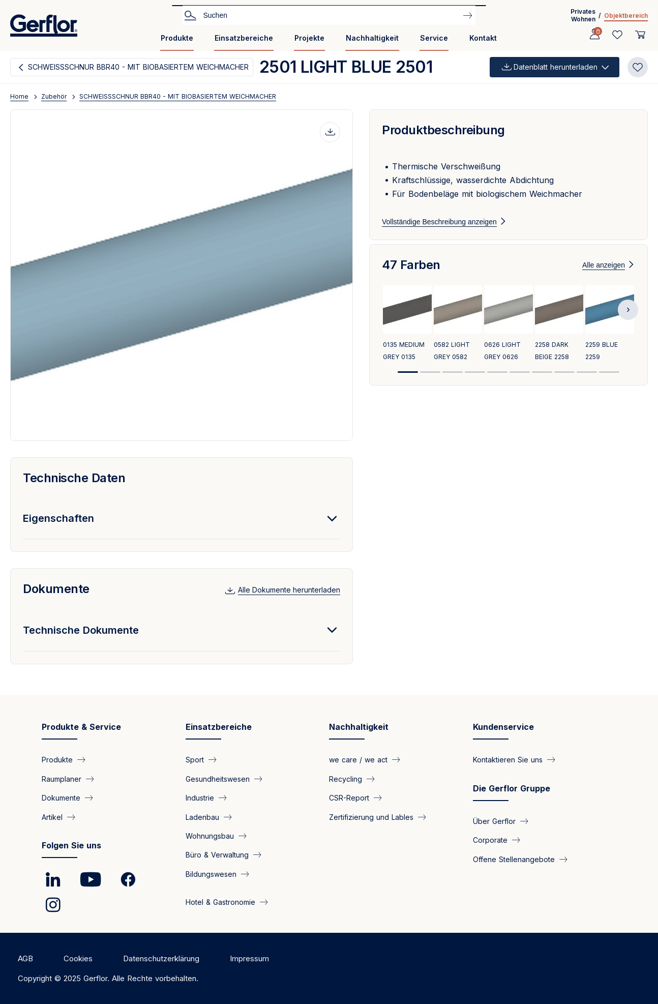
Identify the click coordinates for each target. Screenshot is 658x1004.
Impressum (249, 958)
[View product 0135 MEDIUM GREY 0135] (407, 337)
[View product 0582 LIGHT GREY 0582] (458, 337)
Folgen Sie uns (71, 845)
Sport (195, 759)
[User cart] (640, 34)
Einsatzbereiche (244, 38)
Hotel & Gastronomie (220, 902)
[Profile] (594, 34)
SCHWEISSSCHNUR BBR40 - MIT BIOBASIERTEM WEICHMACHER (138, 67)
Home (19, 96)
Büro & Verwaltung (217, 854)
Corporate (490, 840)
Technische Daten (74, 477)
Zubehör (54, 96)
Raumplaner (61, 778)
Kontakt (483, 38)
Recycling (345, 778)
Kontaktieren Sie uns (508, 759)
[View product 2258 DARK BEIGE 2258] (559, 337)
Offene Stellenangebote (514, 858)
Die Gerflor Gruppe (511, 788)
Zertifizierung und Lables (371, 816)
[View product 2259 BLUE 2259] (609, 337)
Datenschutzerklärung (161, 958)
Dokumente (56, 588)
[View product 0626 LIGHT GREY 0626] (508, 337)
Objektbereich (626, 15)
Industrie (200, 797)
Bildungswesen (211, 873)
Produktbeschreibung (443, 130)
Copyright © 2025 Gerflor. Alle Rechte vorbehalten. (108, 978)
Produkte (177, 38)
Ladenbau (202, 816)
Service (434, 38)
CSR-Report (349, 797)
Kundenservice (503, 727)
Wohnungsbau (210, 836)
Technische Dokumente (81, 630)
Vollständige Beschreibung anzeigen (439, 222)
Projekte (309, 38)
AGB (25, 958)
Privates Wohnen (583, 15)
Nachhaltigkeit (372, 38)
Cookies (78, 958)
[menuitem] (177, 42)
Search (190, 14)
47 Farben (411, 277)
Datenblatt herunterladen (555, 67)
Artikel (52, 816)
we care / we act (358, 759)
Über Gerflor (494, 820)
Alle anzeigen (603, 277)
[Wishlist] (617, 34)
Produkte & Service (81, 727)
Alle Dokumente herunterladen (289, 589)
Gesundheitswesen (218, 778)
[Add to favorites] (637, 67)
